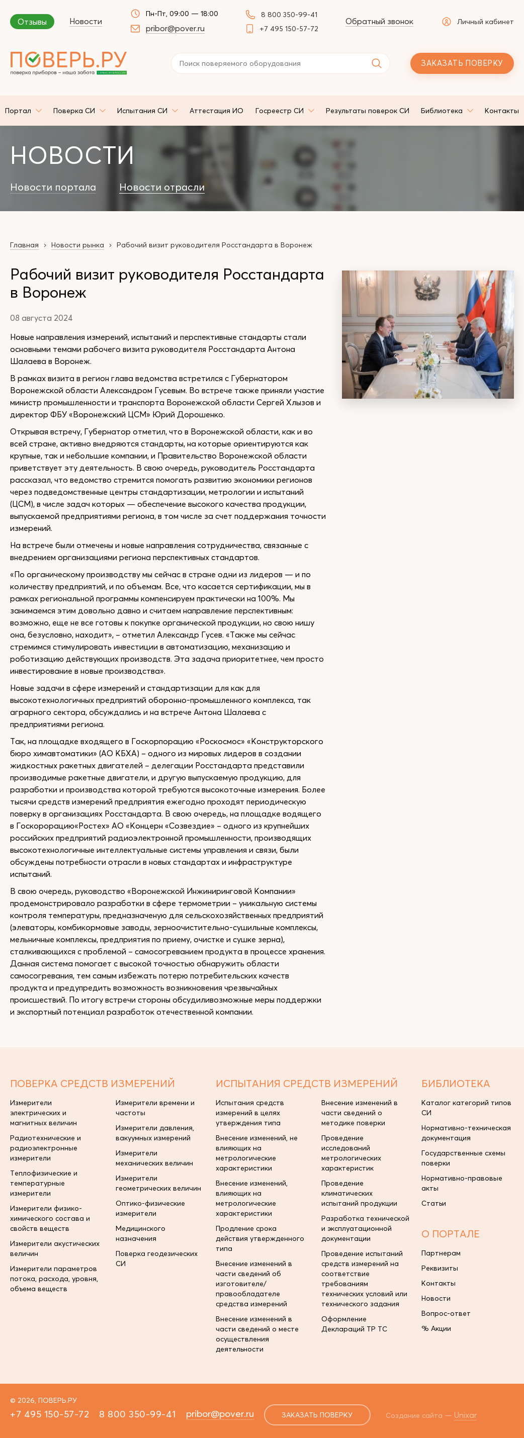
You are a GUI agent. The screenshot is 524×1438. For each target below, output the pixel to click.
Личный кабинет (478, 21)
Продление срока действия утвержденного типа (260, 1238)
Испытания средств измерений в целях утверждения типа (250, 1112)
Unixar (465, 1415)
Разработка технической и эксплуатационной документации (365, 1228)
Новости (85, 21)
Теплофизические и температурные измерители (43, 1183)
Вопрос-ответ (446, 1313)
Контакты (438, 1283)
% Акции (436, 1328)
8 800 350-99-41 (289, 14)
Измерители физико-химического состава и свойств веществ (50, 1218)
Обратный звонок (379, 21)
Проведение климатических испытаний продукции (359, 1193)
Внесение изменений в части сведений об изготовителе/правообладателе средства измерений (254, 1283)
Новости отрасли (162, 187)
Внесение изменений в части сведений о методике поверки (359, 1112)
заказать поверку (317, 1414)
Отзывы (32, 22)
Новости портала (53, 187)
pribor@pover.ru (175, 28)
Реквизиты (439, 1268)
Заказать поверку (462, 63)
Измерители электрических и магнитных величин (43, 1112)
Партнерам (441, 1252)
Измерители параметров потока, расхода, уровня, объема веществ (54, 1278)
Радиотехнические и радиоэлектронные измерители (45, 1147)
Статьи (433, 1203)
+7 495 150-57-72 (288, 28)
